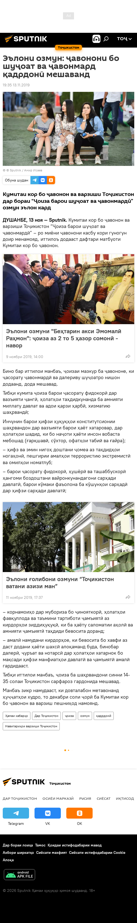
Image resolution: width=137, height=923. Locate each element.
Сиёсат (103, 798)
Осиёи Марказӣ (58, 798)
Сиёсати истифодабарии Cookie (97, 852)
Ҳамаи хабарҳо (16, 716)
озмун (85, 716)
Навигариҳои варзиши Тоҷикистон (31, 726)
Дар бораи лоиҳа (18, 845)
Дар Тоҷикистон (46, 716)
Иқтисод (125, 798)
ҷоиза (69, 716)
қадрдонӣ (103, 716)
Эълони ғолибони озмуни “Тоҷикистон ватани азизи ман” (60, 582)
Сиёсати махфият (51, 852)
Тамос (40, 845)
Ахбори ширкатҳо (18, 852)
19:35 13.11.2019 (16, 85)
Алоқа (8, 859)
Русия (85, 798)
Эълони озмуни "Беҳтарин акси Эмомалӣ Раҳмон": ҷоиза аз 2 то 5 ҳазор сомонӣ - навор (63, 338)
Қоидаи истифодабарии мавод (75, 845)
